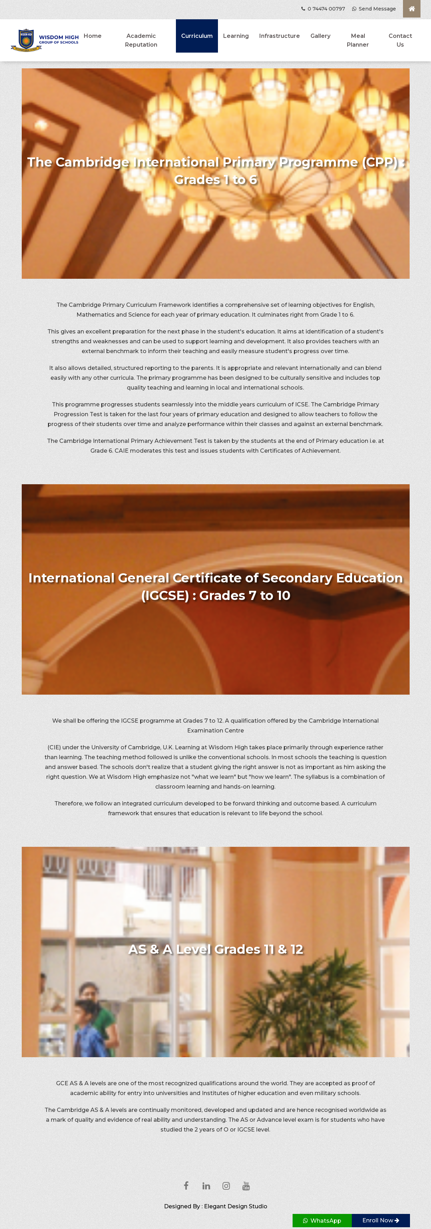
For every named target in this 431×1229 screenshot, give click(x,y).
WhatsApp (322, 1220)
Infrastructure (279, 36)
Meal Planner (358, 40)
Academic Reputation (141, 40)
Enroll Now (380, 1220)
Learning (236, 36)
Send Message (374, 9)
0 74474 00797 (323, 9)
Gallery (320, 36)
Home (93, 36)
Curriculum (197, 36)
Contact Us (400, 40)
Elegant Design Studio (235, 1206)
